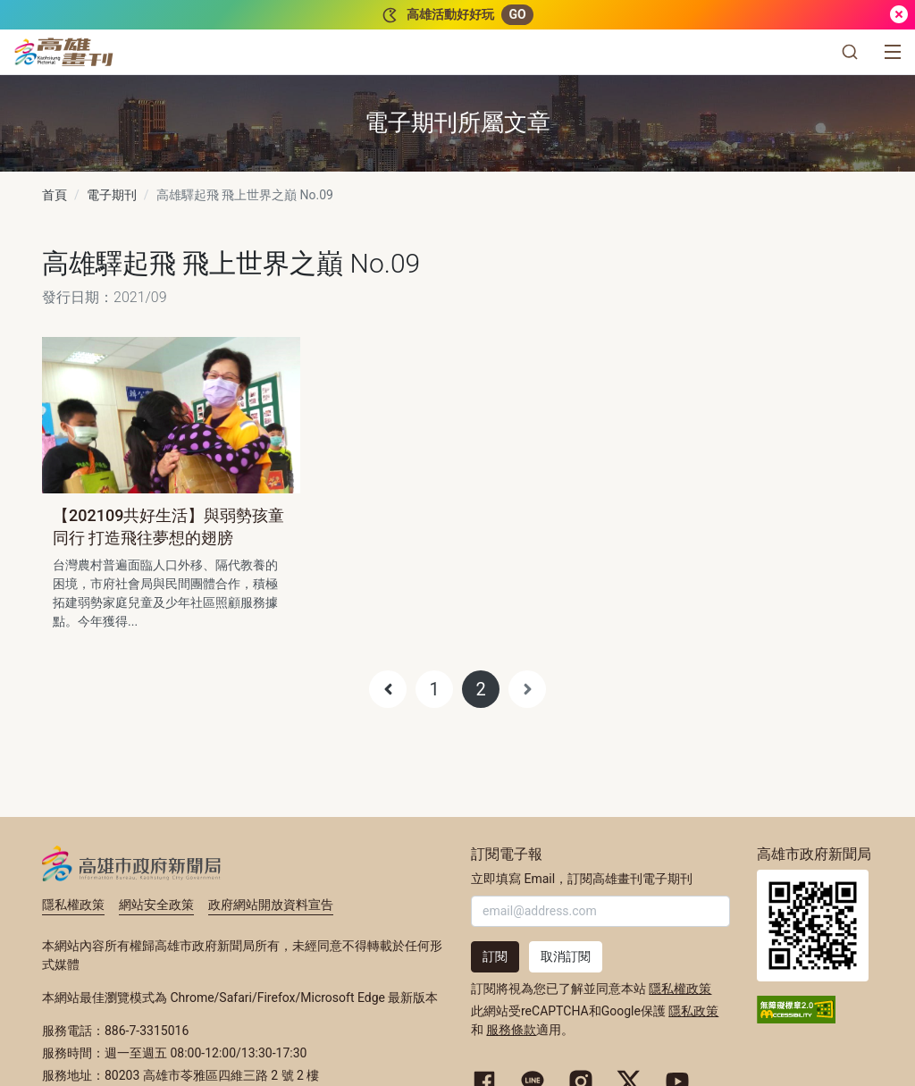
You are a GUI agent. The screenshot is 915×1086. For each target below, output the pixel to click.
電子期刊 (112, 195)
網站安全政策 (156, 904)
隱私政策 (693, 1011)
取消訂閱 (566, 956)
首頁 (54, 195)
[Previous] (388, 689)
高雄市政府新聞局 (132, 863)
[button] (849, 51)
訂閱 (495, 956)
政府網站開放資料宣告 (270, 904)
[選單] (892, 51)
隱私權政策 (73, 904)
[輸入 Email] (600, 911)
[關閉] (899, 14)
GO (516, 14)
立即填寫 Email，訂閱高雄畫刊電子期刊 (582, 878)
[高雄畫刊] (64, 51)
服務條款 (511, 1030)
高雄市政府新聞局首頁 (813, 925)
